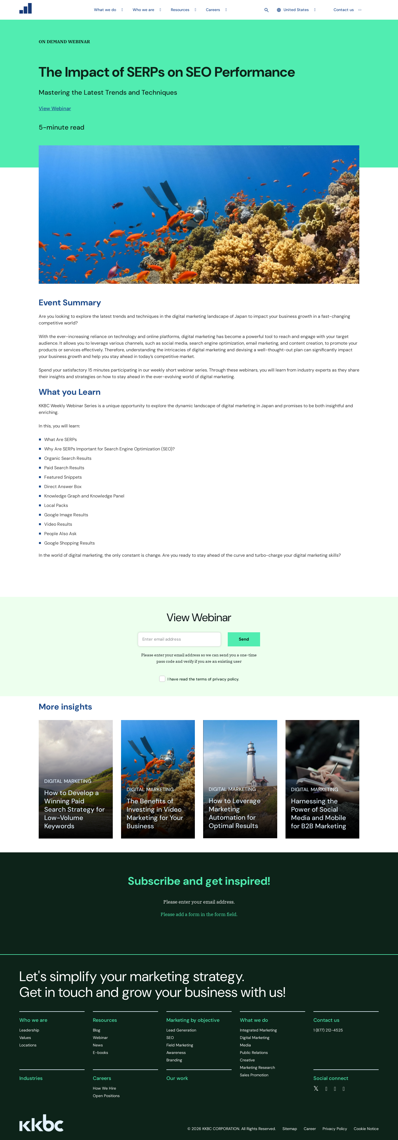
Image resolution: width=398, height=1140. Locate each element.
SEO (170, 1037)
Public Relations (254, 1052)
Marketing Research (257, 1067)
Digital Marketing (254, 1037)
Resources (105, 1020)
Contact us (344, 9)
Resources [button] (180, 9)
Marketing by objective (192, 1020)
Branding (174, 1060)
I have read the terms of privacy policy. (199, 679)
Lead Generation (181, 1030)
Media (245, 1045)
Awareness (176, 1052)
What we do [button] (105, 9)
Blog (96, 1030)
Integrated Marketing (258, 1030)
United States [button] (293, 9)
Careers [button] (213, 9)
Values (25, 1037)
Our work (177, 1078)
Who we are (33, 1020)
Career (310, 1128)
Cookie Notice (366, 1128)
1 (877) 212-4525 (328, 1030)
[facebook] (326, 1088)
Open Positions (106, 1095)
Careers (102, 1078)
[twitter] (316, 1088)
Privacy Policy (335, 1128)
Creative (247, 1060)
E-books (100, 1052)
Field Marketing (179, 1045)
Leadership (29, 1030)
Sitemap (289, 1128)
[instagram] (344, 1088)
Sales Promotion (254, 1074)
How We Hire (104, 1088)
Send (244, 639)
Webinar (100, 1037)
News (98, 1045)
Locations (27, 1045)
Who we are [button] (143, 9)
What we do (254, 1020)
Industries (31, 1078)
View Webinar (55, 108)
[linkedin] (335, 1088)
